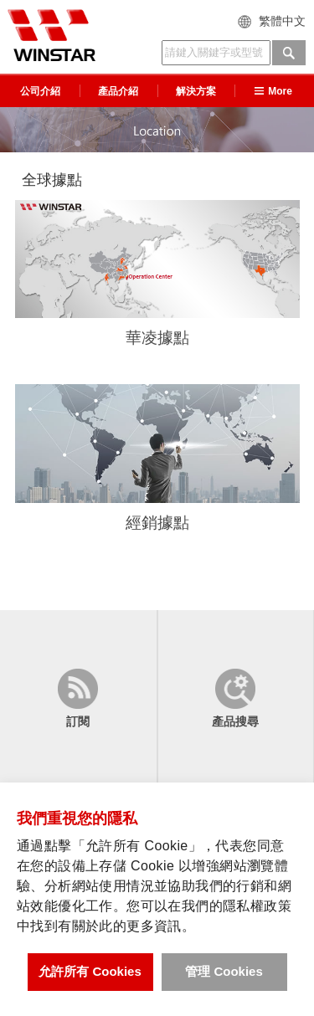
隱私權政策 (257, 906)
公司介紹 (40, 91)
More (273, 91)
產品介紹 (118, 91)
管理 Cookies (224, 971)
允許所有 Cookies (90, 971)
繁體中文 (282, 21)
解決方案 (196, 91)
